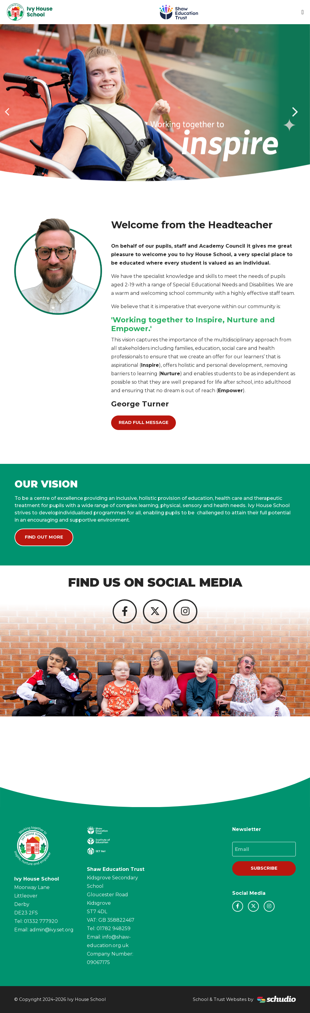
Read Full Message (143, 422)
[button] (7, 111)
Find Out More (44, 537)
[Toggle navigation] (302, 12)
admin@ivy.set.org (52, 930)
